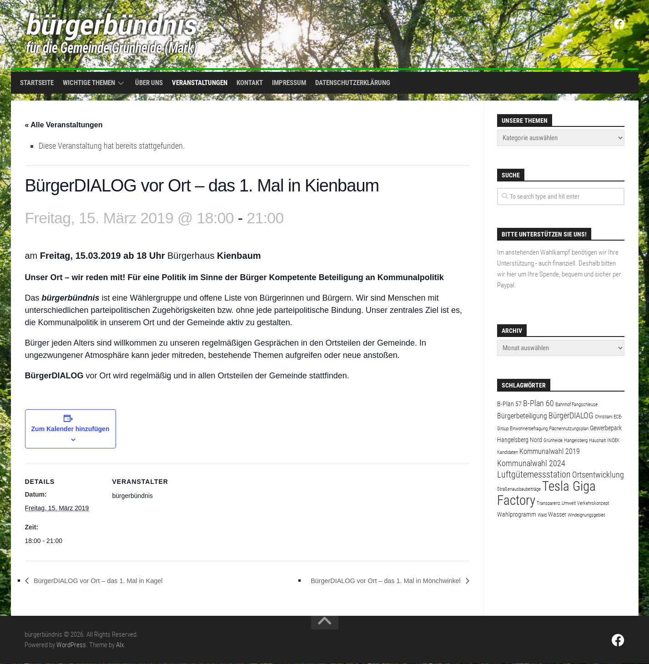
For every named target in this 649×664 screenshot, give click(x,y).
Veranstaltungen (199, 83)
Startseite (37, 83)
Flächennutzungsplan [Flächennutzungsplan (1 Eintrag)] (569, 429)
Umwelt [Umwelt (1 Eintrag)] (569, 503)
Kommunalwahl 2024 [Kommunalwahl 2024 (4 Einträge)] (531, 463)
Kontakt (249, 83)
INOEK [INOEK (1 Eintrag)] (613, 440)
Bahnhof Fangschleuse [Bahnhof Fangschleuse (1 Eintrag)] (576, 404)
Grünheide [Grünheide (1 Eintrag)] (553, 440)
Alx (120, 645)
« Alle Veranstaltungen (64, 125)
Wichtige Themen (89, 83)
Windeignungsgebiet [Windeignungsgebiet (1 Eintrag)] (586, 515)
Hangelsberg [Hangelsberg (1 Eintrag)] (576, 440)
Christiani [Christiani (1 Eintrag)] (603, 417)
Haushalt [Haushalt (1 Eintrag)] (597, 440)
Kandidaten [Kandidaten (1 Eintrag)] (507, 452)
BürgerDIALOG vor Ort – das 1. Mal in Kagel (106, 581)
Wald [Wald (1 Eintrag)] (542, 515)
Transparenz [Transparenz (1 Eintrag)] (548, 503)
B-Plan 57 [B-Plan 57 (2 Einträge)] (509, 403)
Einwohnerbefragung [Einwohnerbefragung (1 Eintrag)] (529, 429)
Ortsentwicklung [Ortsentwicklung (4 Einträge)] (598, 474)
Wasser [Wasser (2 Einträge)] (557, 514)
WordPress (71, 645)
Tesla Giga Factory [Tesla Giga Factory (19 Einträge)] (546, 493)
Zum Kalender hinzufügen (70, 429)
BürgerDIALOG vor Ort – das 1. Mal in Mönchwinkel (376, 581)
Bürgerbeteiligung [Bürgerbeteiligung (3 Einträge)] (522, 416)
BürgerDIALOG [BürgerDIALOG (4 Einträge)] (571, 415)
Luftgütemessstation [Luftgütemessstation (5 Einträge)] (534, 474)
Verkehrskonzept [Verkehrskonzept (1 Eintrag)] (593, 503)
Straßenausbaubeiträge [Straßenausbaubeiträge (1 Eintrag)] (519, 489)
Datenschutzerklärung (352, 83)
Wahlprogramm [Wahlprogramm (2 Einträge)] (516, 514)
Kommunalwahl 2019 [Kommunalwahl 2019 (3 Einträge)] (549, 451)
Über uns (149, 83)
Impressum (289, 83)
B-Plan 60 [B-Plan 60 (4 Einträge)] (538, 403)
